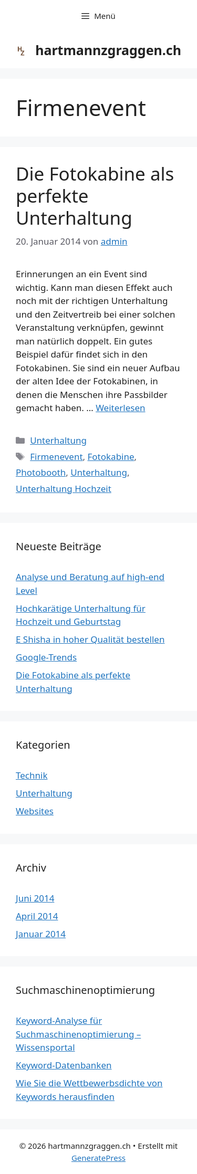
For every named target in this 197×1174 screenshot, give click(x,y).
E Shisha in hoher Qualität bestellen (90, 639)
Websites (35, 811)
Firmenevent (56, 456)
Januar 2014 (41, 934)
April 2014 (37, 916)
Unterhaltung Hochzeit (63, 489)
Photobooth (41, 472)
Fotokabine (111, 456)
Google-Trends (46, 657)
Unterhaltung (58, 440)
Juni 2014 (35, 898)
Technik (32, 775)
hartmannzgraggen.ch (108, 50)
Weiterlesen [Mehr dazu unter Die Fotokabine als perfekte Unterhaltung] (120, 408)
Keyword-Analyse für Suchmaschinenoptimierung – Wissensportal (78, 1033)
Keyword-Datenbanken (64, 1065)
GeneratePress (98, 1157)
